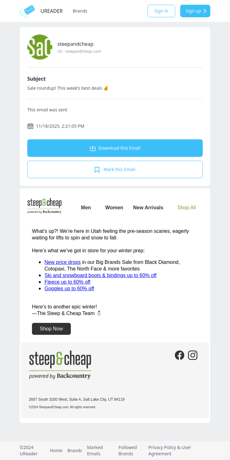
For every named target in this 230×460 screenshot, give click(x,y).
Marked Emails (95, 450)
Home (56, 450)
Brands (80, 11)
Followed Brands (127, 450)
